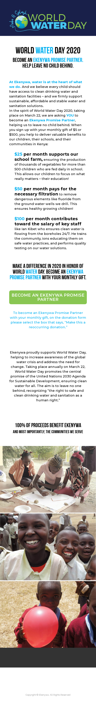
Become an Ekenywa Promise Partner (48, 297)
